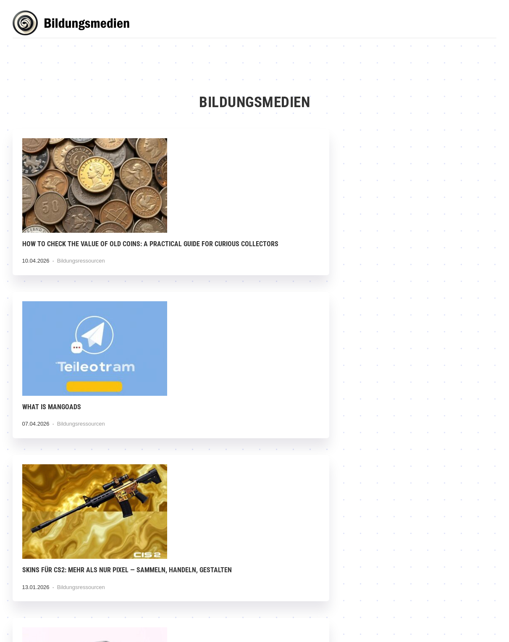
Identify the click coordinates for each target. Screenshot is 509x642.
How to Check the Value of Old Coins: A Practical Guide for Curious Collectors (87, 244)
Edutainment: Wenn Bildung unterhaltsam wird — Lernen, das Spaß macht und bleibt (410, 593)
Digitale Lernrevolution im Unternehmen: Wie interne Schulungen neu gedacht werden (86, 593)
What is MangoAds (219, 235)
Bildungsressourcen (82, 271)
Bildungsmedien (76, 24)
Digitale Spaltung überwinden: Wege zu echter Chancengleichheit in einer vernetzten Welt (254, 593)
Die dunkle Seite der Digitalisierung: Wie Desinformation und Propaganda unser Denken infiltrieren (416, 418)
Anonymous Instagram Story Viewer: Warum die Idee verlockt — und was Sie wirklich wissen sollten (87, 418)
